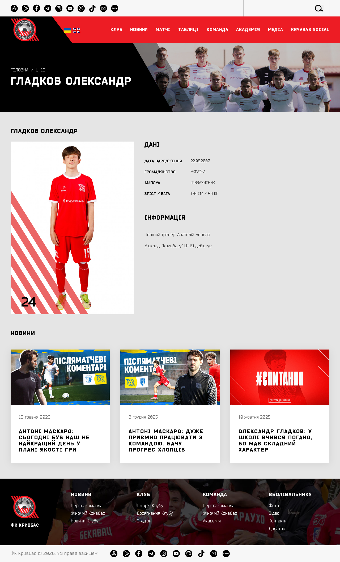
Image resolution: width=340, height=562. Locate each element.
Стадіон (144, 521)
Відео (274, 513)
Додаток (277, 528)
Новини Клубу (84, 521)
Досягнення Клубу (155, 513)
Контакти (278, 521)
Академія (212, 521)
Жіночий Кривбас (88, 513)
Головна (19, 70)
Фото (274, 505)
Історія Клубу (150, 505)
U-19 (40, 70)
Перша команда (87, 505)
